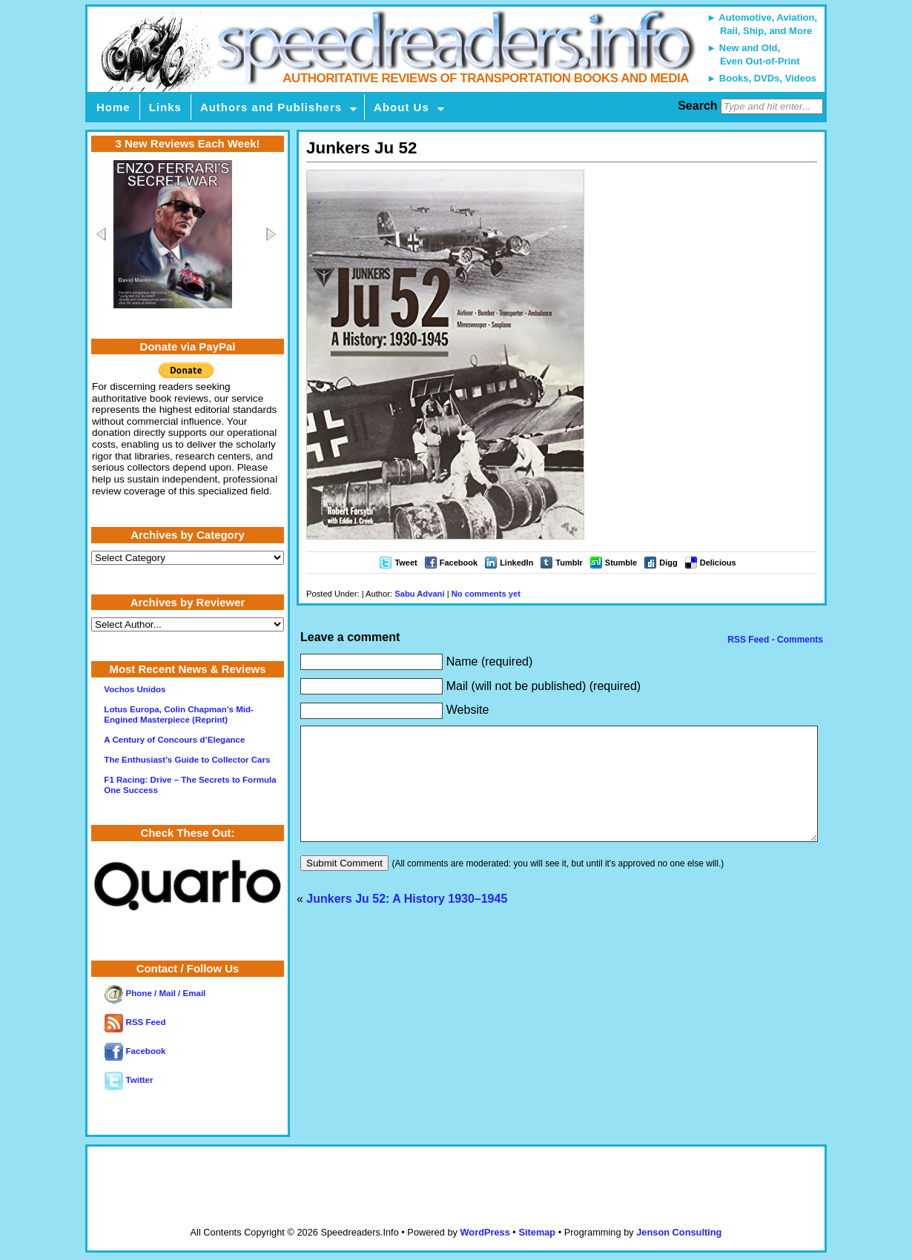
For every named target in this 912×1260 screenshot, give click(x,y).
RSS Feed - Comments (774, 639)
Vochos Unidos (134, 689)
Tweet (405, 562)
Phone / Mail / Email (155, 993)
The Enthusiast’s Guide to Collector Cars (187, 759)
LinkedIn (516, 562)
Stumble (621, 562)
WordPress (484, 1232)
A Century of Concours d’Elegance (174, 739)
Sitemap (536, 1232)
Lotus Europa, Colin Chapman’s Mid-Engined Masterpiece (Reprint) (179, 714)
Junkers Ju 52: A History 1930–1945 (406, 921)
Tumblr (568, 562)
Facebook (459, 562)
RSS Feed (135, 1022)
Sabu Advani (419, 593)
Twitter (129, 1079)
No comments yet (486, 593)
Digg (668, 562)
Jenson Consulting (678, 1232)
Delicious (718, 562)
